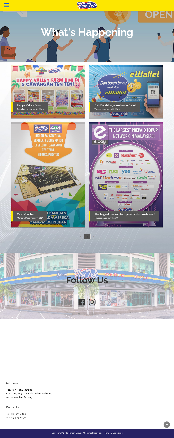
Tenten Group (75, 433)
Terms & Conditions (114, 433)
